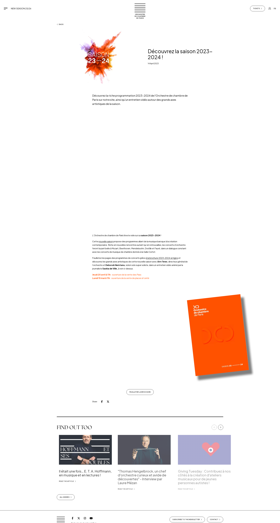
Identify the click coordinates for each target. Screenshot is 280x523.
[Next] (220, 427)
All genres (66, 497)
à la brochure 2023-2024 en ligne (162, 258)
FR (275, 8)
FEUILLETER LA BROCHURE (140, 392)
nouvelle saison (106, 241)
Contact (215, 519)
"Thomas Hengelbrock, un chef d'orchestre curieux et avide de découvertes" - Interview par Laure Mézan (147, 477)
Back (60, 24)
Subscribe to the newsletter (187, 519)
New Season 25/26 (21, 8)
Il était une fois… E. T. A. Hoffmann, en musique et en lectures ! (88, 473)
